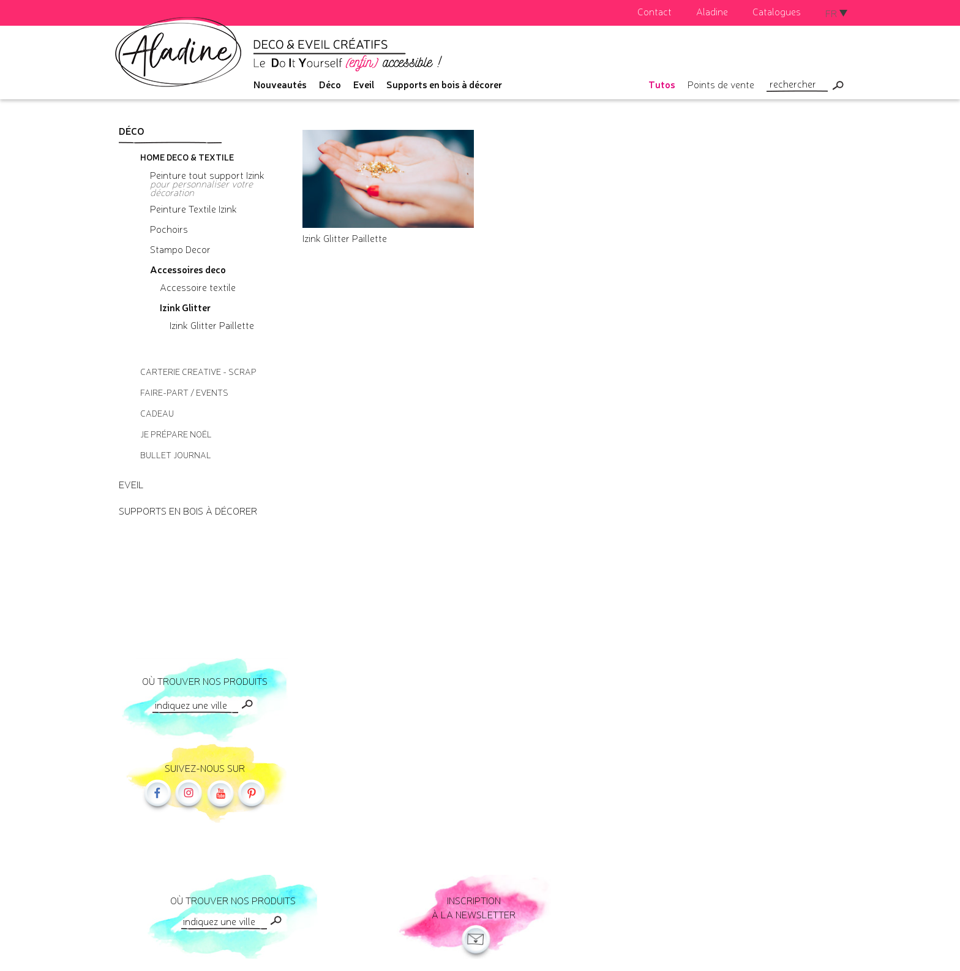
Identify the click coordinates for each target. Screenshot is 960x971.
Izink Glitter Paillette (344, 237)
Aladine (712, 11)
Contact (654, 11)
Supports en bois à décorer (444, 84)
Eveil (363, 84)
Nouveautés (280, 84)
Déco (330, 84)
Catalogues (776, 11)
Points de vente (721, 84)
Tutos (661, 84)
